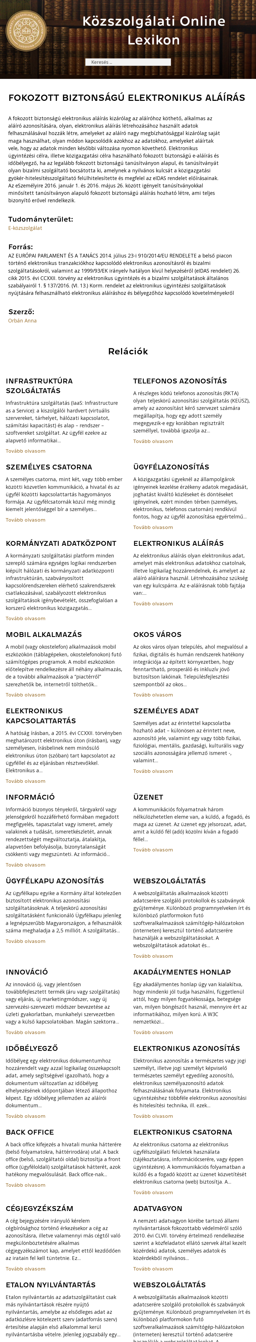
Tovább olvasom (26, 451)
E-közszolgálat (25, 228)
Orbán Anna (22, 321)
